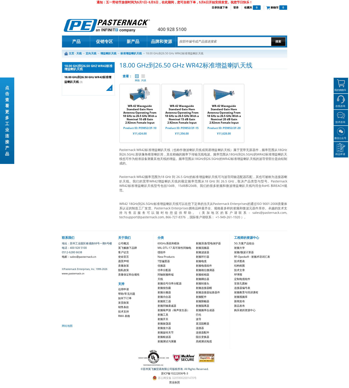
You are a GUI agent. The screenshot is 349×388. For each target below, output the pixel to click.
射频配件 (201, 297)
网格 (137, 76)
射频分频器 (164, 292)
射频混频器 (202, 248)
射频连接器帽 (204, 288)
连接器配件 (202, 332)
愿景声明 (123, 261)
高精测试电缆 (204, 341)
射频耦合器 (202, 279)
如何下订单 (125, 298)
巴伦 (198, 315)
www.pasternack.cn (73, 273)
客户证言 (123, 252)
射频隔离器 (202, 306)
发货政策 (123, 302)
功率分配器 (164, 270)
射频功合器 (164, 297)
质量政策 (123, 266)
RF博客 (238, 274)
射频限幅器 (202, 301)
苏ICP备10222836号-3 (174, 373)
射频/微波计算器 (244, 252)
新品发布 (239, 306)
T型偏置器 (164, 261)
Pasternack (107, 25)
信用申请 (123, 289)
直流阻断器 (202, 323)
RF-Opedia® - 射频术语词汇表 (252, 257)
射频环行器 (202, 257)
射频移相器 (202, 274)
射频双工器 (164, 301)
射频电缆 (201, 261)
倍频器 (162, 266)
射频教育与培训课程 (246, 292)
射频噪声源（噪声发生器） (174, 310)
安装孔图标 (241, 283)
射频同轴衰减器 (167, 306)
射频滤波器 (202, 252)
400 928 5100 (172, 29)
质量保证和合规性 (129, 274)
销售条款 (123, 307)
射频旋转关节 (166, 332)
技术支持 (123, 311)
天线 (160, 279)
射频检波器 (164, 337)
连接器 (200, 328)
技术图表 (239, 261)
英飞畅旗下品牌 (127, 248)
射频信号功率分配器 (170, 283)
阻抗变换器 (202, 337)
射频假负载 (164, 288)
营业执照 (174, 382)
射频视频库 (241, 297)
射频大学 (239, 248)
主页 (71, 53)
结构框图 (239, 266)
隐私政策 (123, 270)
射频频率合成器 (205, 310)
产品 (76, 41)
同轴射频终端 (166, 274)
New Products (166, 257)
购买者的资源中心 (245, 310)
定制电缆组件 (242, 279)
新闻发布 (239, 301)
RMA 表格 (124, 316)
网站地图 (67, 326)
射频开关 (163, 319)
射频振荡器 (164, 323)
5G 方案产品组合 (244, 243)
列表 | (143, 76)
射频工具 (163, 315)
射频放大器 (164, 328)
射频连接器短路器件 (208, 292)
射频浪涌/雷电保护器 (208, 243)
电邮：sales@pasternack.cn (79, 257)
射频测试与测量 (167, 341)
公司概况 (123, 243)
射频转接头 (202, 283)
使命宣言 (123, 257)
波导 (198, 319)
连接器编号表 (242, 288)
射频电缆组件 (204, 266)
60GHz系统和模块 (168, 243)
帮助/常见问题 (126, 294)
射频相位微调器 (205, 270)
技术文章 (239, 270)
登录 (236, 7)
